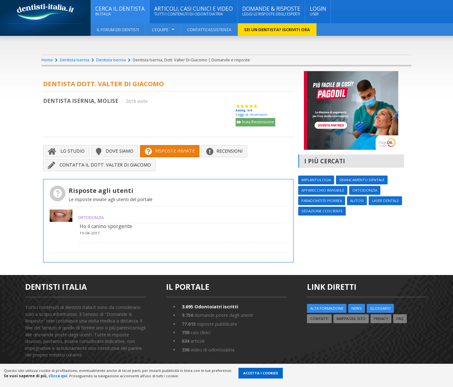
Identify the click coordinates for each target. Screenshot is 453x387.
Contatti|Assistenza (209, 29)
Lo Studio (66, 151)
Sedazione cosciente (322, 211)
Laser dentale (385, 200)
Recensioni (224, 151)
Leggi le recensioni (251, 114)
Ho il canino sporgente (106, 226)
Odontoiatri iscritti (210, 307)
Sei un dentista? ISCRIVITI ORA (277, 29)
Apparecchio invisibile (322, 190)
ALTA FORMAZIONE (326, 308)
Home (47, 60)
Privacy (381, 318)
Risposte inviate (170, 151)
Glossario (380, 308)
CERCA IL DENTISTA (120, 11)
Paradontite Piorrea (321, 200)
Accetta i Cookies (260, 373)
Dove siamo (114, 151)
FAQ (400, 318)
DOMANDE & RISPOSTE (271, 11)
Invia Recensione (255, 122)
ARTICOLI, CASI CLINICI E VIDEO (193, 11)
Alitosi (357, 200)
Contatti (319, 318)
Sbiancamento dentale (361, 179)
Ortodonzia (364, 190)
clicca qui (57, 375)
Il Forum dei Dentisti (118, 29)
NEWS (356, 308)
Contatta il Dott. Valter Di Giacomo (99, 165)
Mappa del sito (351, 318)
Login (318, 11)
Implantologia (316, 179)
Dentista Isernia (74, 60)
